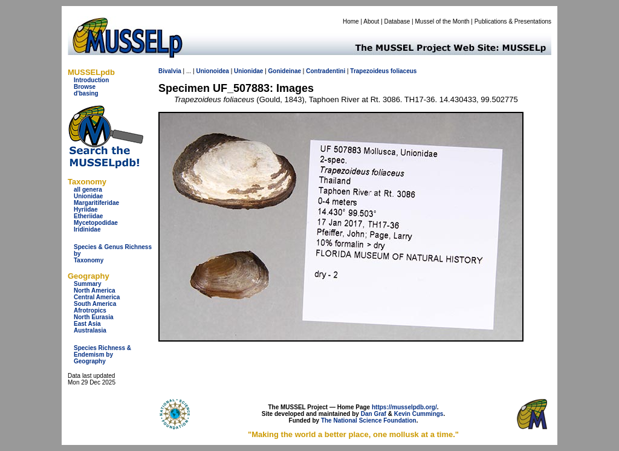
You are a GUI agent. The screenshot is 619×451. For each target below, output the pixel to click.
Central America (97, 297)
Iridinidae (87, 229)
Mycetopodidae (96, 222)
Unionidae (88, 196)
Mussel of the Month (442, 21)
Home (351, 21)
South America (95, 303)
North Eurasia (94, 317)
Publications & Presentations (513, 21)
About (371, 21)
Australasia (90, 330)
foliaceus (403, 71)
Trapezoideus (369, 71)
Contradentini (325, 71)
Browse (85, 86)
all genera (88, 189)
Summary (88, 284)
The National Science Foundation (368, 420)
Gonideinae (284, 71)
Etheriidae (88, 216)
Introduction (91, 80)
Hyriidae (85, 209)
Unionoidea (212, 71)
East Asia (87, 323)
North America (94, 290)
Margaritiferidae (96, 203)
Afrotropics (90, 310)
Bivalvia (169, 71)
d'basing (86, 93)
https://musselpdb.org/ (404, 407)
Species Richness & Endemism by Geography (102, 355)
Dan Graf (373, 413)
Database (397, 21)
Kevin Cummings (419, 413)
